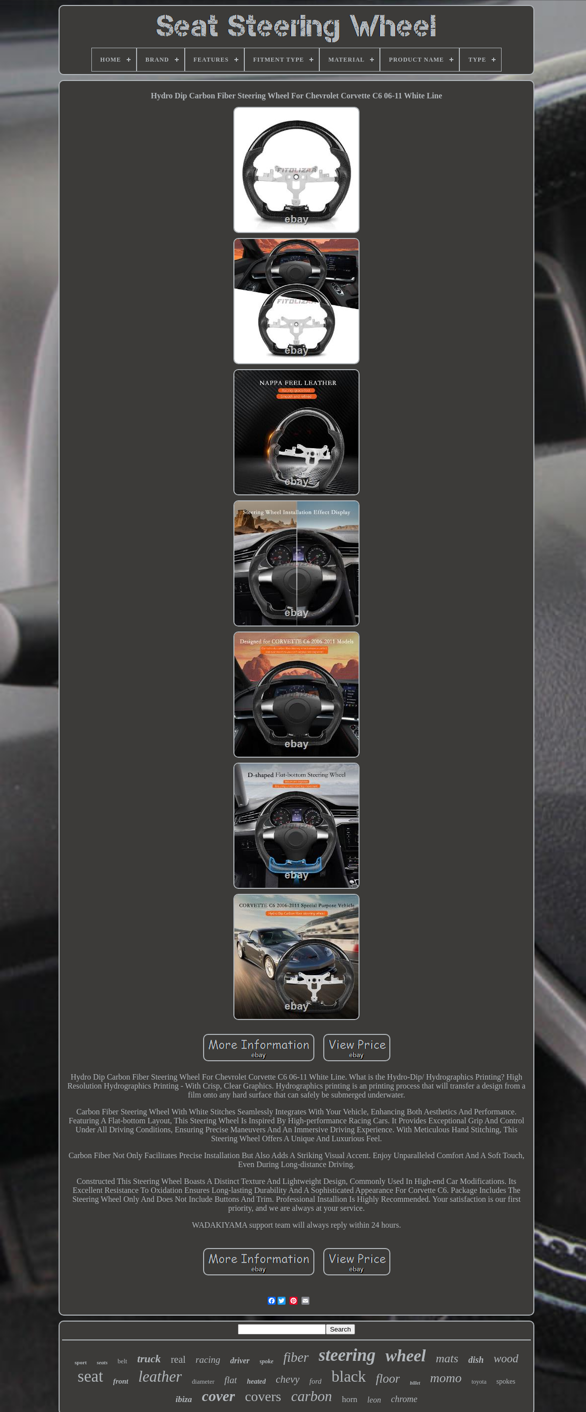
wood (506, 1358)
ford (315, 1381)
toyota (479, 1381)
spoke (267, 1361)
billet (415, 1383)
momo (446, 1378)
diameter (203, 1381)
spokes (506, 1381)
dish (476, 1360)
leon (374, 1400)
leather (160, 1376)
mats (447, 1358)
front (121, 1381)
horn (349, 1399)
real (178, 1359)
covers (263, 1396)
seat (90, 1376)
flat (230, 1380)
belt (123, 1361)
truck (149, 1358)
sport (80, 1362)
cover (218, 1396)
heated (256, 1381)
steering (347, 1355)
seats (102, 1362)
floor (388, 1378)
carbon (311, 1396)
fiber (296, 1357)
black (348, 1376)
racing (208, 1359)
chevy (287, 1379)
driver (239, 1360)
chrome (404, 1399)
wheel (405, 1355)
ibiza (184, 1399)
